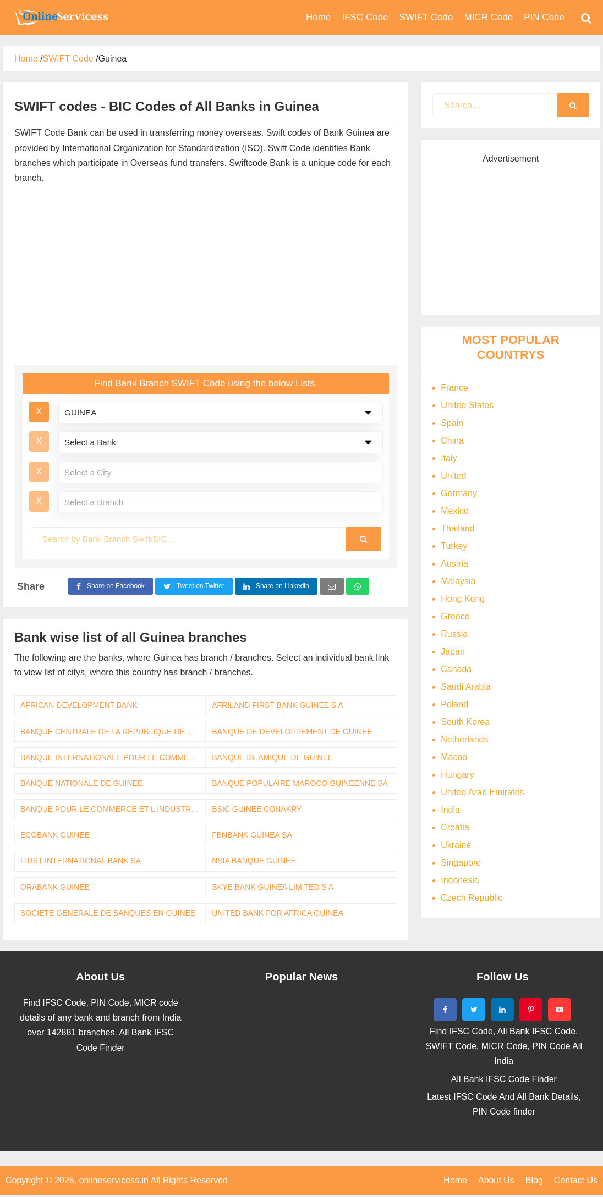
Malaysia (458, 581)
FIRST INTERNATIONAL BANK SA (80, 860)
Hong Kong (463, 598)
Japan (453, 651)
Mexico (455, 511)
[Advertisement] (205, 277)
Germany (459, 493)
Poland (454, 704)
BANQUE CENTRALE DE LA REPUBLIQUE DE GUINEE (113, 731)
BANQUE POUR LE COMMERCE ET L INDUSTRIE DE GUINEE (113, 809)
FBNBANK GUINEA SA (252, 834)
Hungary (457, 774)
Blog (534, 1180)
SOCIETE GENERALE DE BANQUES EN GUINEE (107, 912)
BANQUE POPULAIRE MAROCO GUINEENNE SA (300, 783)
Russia (454, 634)
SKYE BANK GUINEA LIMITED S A (272, 887)
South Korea (465, 722)
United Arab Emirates (482, 792)
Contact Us (575, 1180)
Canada (456, 669)
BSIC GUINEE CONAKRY (257, 809)
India (450, 809)
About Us (496, 1180)
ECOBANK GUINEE (55, 834)
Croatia (455, 827)
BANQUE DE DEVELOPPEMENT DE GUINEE (292, 731)
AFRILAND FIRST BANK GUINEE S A (277, 705)
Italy (449, 458)
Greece (455, 616)
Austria (454, 563)
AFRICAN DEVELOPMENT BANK (79, 705)
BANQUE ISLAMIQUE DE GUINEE (272, 757)
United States (467, 405)
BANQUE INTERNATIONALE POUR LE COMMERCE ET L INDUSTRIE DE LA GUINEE (113, 757)
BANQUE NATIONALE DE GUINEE (81, 783)
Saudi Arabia (466, 686)
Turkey (454, 546)
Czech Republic (471, 897)
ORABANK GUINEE (55, 887)
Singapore (461, 862)
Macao (454, 757)
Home (455, 1180)
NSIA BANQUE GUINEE (253, 860)
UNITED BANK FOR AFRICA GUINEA (277, 912)
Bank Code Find (60, 17)
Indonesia (460, 880)
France (454, 387)
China (452, 440)
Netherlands (464, 739)
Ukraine (456, 845)
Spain (452, 423)
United (453, 475)
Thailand (457, 528)
